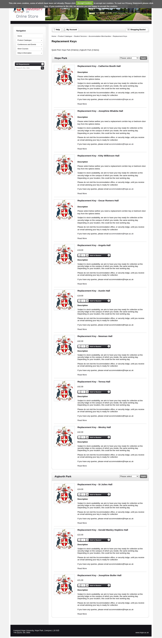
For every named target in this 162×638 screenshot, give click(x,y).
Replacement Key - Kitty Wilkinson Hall (98, 155)
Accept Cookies (84, 3)
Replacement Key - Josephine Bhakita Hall (100, 111)
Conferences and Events (26, 44)
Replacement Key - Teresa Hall (93, 381)
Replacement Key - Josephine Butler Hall (99, 575)
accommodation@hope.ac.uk (121, 99)
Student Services (80, 36)
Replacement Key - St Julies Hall (94, 484)
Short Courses (22, 49)
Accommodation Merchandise (100, 36)
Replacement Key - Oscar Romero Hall (98, 200)
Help (58, 30)
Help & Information (24, 53)
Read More (82, 104)
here (46, 6)
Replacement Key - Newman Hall (94, 336)
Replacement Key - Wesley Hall (94, 427)
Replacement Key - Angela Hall (94, 245)
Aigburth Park (85, 50)
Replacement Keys (120, 36)
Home (19, 36)
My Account (71, 30)
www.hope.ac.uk (142, 633)
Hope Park (66, 50)
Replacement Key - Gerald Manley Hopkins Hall (102, 530)
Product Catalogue (24, 40)
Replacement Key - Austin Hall (93, 290)
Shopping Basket (138, 30)
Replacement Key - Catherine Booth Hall (99, 66)
